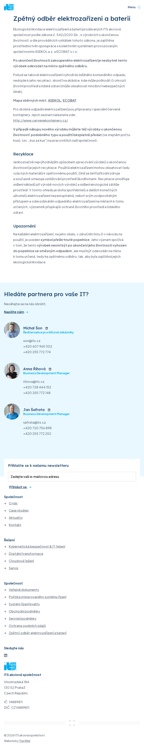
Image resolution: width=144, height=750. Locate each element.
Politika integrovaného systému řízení (37, 597)
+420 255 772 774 (37, 352)
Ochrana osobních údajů (27, 626)
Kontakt (15, 525)
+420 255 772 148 (37, 393)
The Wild (24, 741)
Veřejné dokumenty (24, 590)
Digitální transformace (26, 554)
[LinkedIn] (5, 655)
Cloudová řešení (21, 561)
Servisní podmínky (22, 619)
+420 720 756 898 (37, 428)
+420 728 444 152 (37, 387)
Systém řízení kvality (24, 604)
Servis (13, 568)
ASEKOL (54, 100)
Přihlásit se (18, 487)
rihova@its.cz (33, 381)
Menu (134, 7)
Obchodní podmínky (24, 611)
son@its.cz (31, 341)
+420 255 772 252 (37, 433)
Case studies (19, 510)
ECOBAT (69, 100)
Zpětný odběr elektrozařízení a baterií (37, 633)
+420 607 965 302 (37, 346)
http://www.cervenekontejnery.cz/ (40, 120)
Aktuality (16, 518)
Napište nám (14, 312)
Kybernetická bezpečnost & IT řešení (37, 546)
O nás (13, 503)
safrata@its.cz (34, 422)
